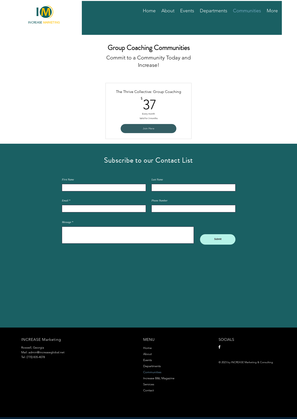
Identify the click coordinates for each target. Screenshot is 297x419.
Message (66, 222)
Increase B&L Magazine (158, 378)
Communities (152, 372)
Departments (152, 366)
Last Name (157, 179)
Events (147, 360)
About (147, 354)
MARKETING (52, 22)
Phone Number (159, 200)
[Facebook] (219, 347)
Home (147, 348)
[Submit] (217, 239)
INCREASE (35, 22)
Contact (148, 390)
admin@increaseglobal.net (46, 352)
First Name (68, 179)
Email (65, 200)
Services (148, 384)
